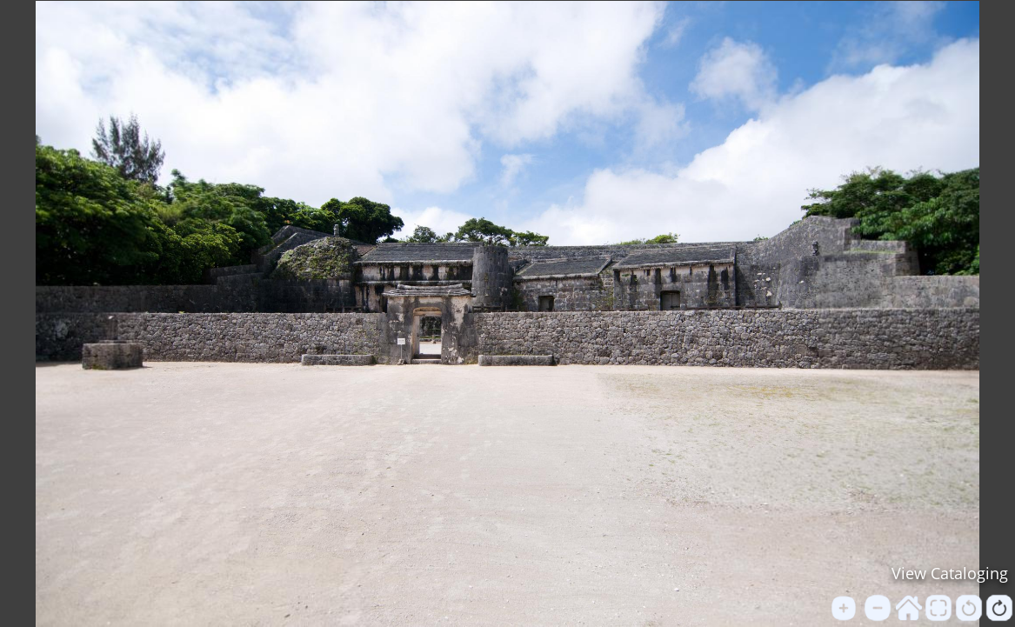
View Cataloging (949, 573)
